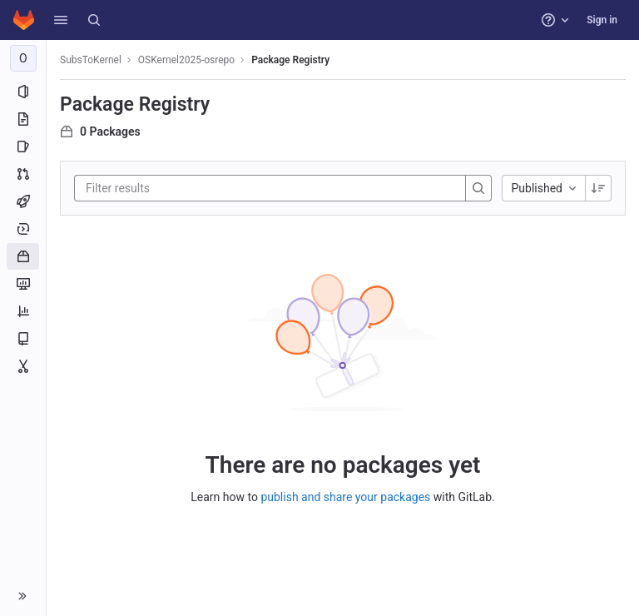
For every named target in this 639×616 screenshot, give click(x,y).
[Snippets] (23, 366)
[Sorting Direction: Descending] (598, 188)
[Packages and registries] (23, 256)
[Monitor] (23, 284)
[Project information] (23, 91)
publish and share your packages (345, 497)
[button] (60, 20)
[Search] (94, 20)
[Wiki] (23, 338)
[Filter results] (185, 188)
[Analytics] (23, 311)
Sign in (602, 20)
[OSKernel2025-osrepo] (23, 58)
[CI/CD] (23, 201)
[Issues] (23, 146)
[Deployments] (23, 229)
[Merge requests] (23, 174)
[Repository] (23, 119)
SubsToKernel (90, 60)
